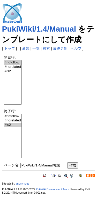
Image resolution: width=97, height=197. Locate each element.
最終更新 (60, 48)
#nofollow (12, 62)
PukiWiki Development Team (52, 189)
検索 (46, 48)
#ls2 (12, 71)
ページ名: (11, 165)
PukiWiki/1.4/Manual (39, 29)
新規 (25, 48)
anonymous (22, 183)
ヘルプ (76, 48)
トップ (9, 48)
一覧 (36, 48)
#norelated (12, 67)
